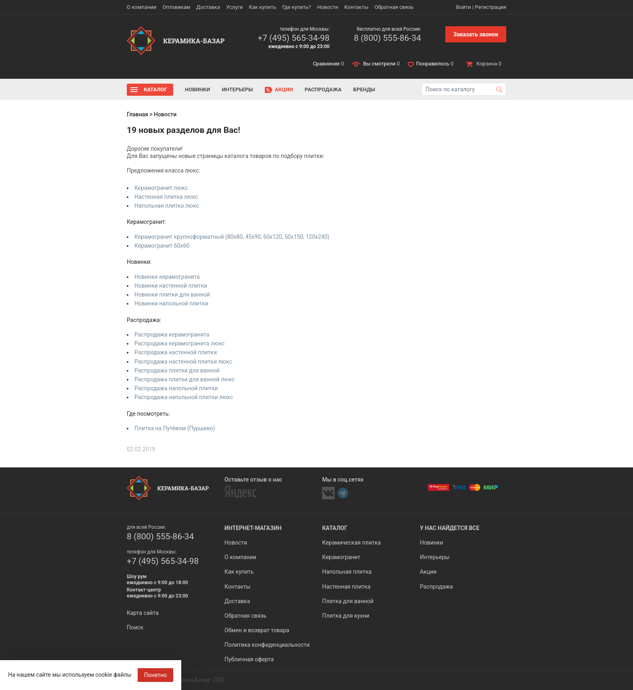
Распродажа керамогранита (172, 334)
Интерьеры (237, 89)
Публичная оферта (249, 659)
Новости (327, 7)
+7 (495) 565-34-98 (293, 38)
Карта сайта (143, 613)
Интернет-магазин (252, 528)
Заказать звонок (475, 34)
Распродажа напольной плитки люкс (183, 397)
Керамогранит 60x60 (161, 245)
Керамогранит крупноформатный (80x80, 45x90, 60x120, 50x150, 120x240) (231, 237)
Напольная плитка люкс (166, 205)
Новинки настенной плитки (170, 285)
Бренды (364, 89)
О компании (141, 7)
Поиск (135, 627)
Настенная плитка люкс (166, 197)
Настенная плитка (346, 586)
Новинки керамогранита (167, 276)
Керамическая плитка (351, 542)
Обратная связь (394, 7)
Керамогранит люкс (161, 188)
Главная (137, 114)
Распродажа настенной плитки (175, 352)
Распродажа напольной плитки (176, 388)
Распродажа (323, 89)
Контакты (356, 7)
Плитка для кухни (345, 615)
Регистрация (490, 7)
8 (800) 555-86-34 (387, 38)
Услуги (234, 7)
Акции (284, 89)
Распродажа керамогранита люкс (179, 343)
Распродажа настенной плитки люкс (183, 361)
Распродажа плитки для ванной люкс (184, 379)
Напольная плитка (346, 571)
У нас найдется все (449, 528)
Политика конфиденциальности (267, 645)
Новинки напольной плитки (171, 303)
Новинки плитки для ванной (172, 294)
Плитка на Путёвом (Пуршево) (174, 428)
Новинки (197, 89)
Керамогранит (341, 557)
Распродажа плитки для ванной (177, 370)
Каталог (155, 89)
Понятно (155, 675)
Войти (463, 7)
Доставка (208, 7)
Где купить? (296, 7)
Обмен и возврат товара (256, 630)
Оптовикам (176, 7)
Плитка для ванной (347, 601)
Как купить (262, 7)
